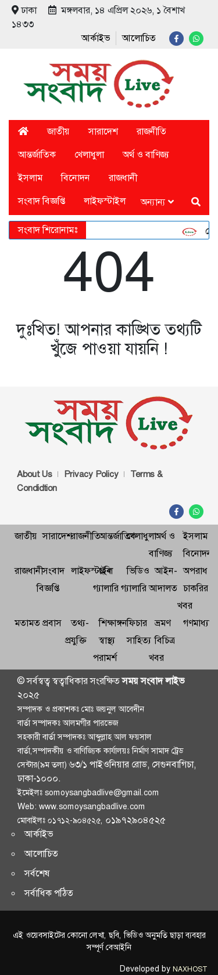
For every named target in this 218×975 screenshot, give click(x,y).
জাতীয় (58, 131)
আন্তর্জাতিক (37, 154)
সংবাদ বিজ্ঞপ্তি (41, 201)
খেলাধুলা (89, 154)
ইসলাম (30, 178)
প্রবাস (52, 623)
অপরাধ (195, 571)
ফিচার (137, 623)
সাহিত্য (139, 640)
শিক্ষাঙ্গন (113, 623)
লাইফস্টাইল (105, 201)
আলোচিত (139, 38)
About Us (34, 474)
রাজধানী (123, 178)
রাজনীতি (151, 131)
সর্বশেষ (37, 873)
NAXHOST (189, 969)
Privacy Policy (91, 474)
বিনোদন (75, 178)
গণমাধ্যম (198, 623)
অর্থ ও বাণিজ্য (146, 154)
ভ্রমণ (162, 623)
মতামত (27, 623)
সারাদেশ (103, 131)
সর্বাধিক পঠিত (48, 893)
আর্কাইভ (95, 38)
